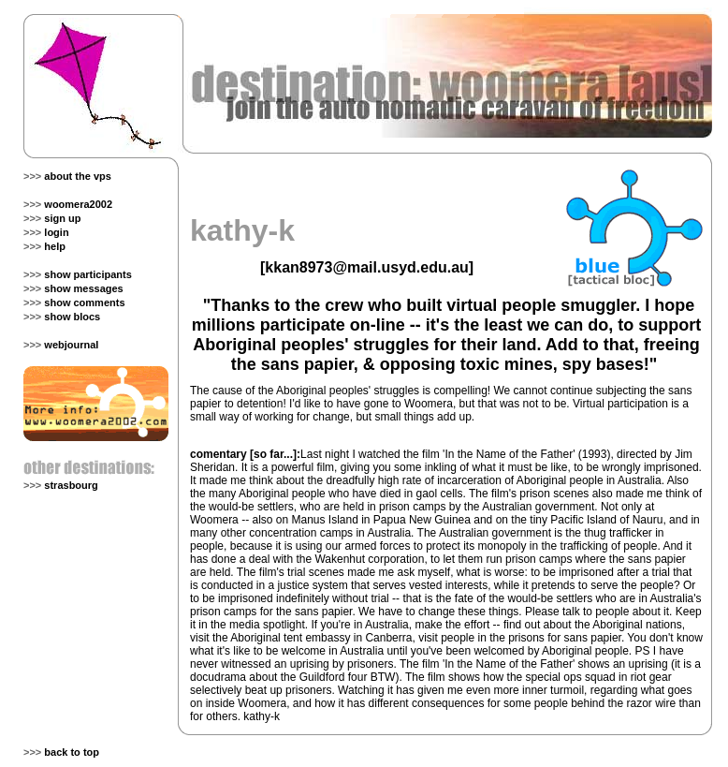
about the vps (77, 176)
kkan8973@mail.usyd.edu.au (366, 267)
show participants (88, 274)
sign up (62, 218)
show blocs (72, 316)
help (55, 246)
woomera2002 (78, 204)
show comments (84, 302)
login (56, 232)
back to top (71, 752)
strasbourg (70, 485)
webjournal (71, 344)
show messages (83, 288)
